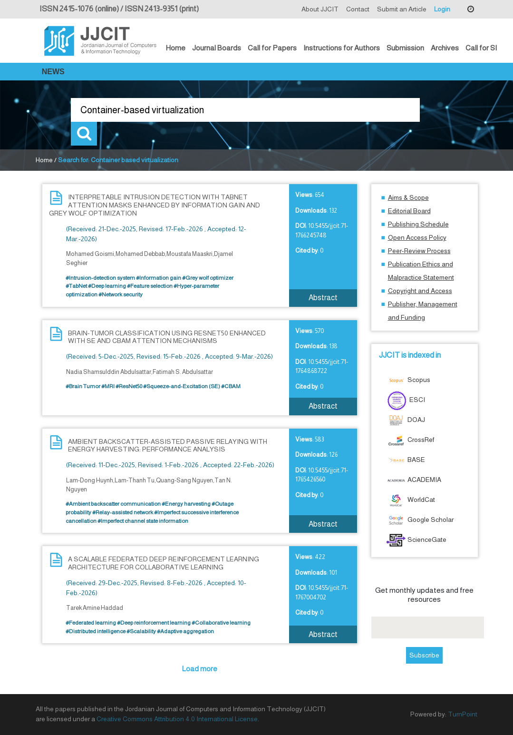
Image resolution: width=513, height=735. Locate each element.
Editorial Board (409, 211)
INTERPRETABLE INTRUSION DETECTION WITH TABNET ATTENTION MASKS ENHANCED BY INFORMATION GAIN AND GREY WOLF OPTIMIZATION (154, 205)
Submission (405, 48)
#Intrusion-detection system (100, 277)
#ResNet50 (129, 386)
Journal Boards (216, 48)
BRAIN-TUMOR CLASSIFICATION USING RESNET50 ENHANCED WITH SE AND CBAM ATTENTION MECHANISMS (167, 337)
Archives (445, 48)
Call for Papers (272, 48)
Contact (357, 9)
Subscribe (424, 655)
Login (442, 9)
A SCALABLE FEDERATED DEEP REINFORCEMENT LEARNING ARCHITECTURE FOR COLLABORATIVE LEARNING (163, 563)
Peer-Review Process (419, 251)
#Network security (120, 294)
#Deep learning (107, 286)
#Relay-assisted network (122, 512)
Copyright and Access (420, 290)
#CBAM (231, 386)
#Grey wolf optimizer (207, 277)
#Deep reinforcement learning (154, 622)
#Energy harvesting (186, 503)
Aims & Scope (408, 197)
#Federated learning (91, 622)
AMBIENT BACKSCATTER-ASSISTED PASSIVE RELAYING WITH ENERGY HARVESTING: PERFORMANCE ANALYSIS (167, 445)
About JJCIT (320, 9)
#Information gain (158, 277)
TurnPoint (462, 714)
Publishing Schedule (418, 224)
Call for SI (481, 48)
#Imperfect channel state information (142, 521)
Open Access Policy (417, 237)
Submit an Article (401, 9)
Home (175, 48)
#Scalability (141, 631)
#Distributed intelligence (96, 631)
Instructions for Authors (341, 48)
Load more (199, 669)
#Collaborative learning (221, 622)
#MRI (108, 386)
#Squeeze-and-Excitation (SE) (181, 386)
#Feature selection (150, 286)
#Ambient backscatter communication (113, 503)
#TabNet (76, 286)
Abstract (323, 298)
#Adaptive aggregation (185, 631)
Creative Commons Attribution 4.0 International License (177, 719)
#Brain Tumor (83, 386)
